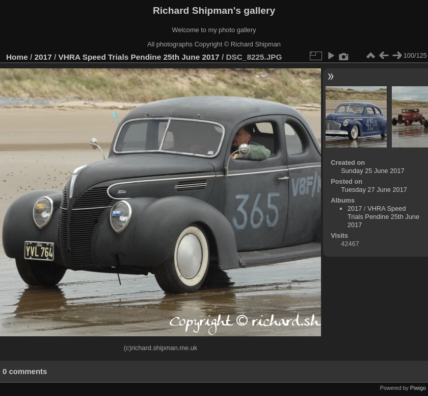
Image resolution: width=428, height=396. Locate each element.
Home (17, 57)
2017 (43, 57)
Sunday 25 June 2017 (373, 171)
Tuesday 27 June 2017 (374, 189)
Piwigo (418, 388)
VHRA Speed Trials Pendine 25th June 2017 (138, 57)
